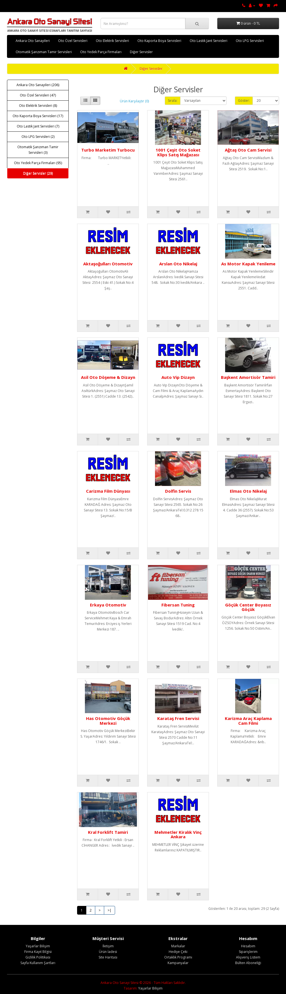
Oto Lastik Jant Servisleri (208, 40)
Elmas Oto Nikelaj (248, 491)
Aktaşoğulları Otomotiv (108, 263)
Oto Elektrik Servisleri (112, 40)
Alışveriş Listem (248, 957)
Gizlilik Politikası (37, 957)
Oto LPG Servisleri (250, 40)
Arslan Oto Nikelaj (178, 263)
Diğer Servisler (141, 51)
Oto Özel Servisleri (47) (38, 95)
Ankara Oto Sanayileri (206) (37, 84)
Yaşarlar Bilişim (38, 946)
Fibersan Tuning (178, 605)
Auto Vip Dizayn (178, 377)
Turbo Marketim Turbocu (108, 150)
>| (109, 910)
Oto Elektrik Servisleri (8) (38, 105)
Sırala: (172, 100)
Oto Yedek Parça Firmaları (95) (38, 162)
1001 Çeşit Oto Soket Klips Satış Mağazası (178, 152)
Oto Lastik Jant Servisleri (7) (38, 126)
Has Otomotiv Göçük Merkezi (108, 721)
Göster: (244, 100)
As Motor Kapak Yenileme (248, 263)
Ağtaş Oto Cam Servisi (248, 150)
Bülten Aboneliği (248, 962)
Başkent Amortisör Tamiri (248, 377)
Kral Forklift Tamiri (108, 832)
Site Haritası (108, 957)
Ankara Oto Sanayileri (33, 40)
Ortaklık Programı (178, 957)
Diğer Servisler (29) (38, 173)
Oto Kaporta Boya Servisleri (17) (38, 116)
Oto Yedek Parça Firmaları (100, 51)
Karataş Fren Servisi (178, 718)
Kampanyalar (178, 962)
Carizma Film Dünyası (108, 491)
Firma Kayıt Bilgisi (38, 951)
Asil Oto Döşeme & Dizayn (108, 377)
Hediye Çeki (178, 951)
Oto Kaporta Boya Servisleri (159, 40)
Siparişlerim (248, 951)
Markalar (178, 946)
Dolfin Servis (178, 491)
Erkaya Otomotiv (108, 605)
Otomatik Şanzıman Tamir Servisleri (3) (37, 150)
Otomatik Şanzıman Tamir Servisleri (44, 51)
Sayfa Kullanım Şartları (37, 962)
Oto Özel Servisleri (72, 40)
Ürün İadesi (108, 951)
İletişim (108, 946)
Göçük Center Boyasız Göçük (248, 607)
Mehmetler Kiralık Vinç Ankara (178, 834)
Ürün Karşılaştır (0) (134, 101)
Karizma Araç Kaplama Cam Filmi (248, 721)
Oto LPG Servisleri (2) (38, 136)
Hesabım (248, 946)
